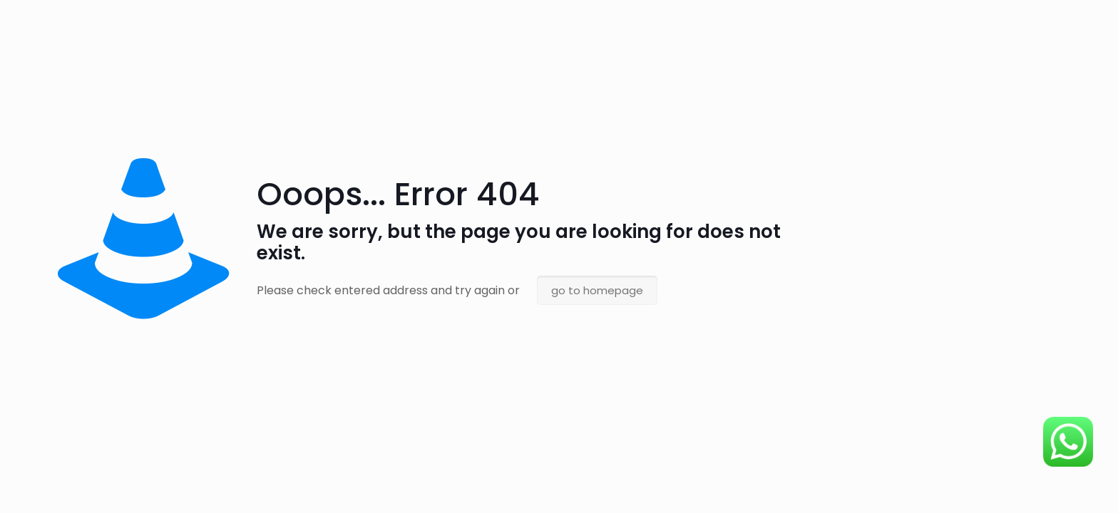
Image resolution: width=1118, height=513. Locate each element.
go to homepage (597, 290)
